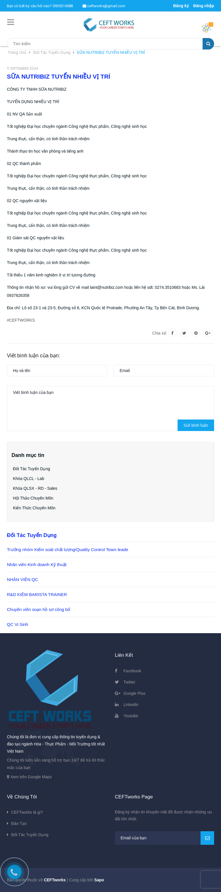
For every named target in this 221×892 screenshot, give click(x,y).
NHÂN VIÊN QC (22, 579)
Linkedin (130, 704)
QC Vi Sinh (17, 624)
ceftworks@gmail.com (104, 6)
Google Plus (134, 693)
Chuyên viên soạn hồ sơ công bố (38, 609)
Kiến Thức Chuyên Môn (34, 508)
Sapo (99, 880)
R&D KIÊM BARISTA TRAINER (37, 594)
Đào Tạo (19, 823)
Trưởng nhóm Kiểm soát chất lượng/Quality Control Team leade (67, 549)
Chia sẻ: (159, 333)
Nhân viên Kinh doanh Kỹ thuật (36, 564)
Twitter (129, 682)
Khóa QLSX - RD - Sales (35, 488)
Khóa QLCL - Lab (28, 478)
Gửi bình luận (196, 425)
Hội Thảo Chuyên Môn (33, 498)
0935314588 (63, 6)
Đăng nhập (203, 5)
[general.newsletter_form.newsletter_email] (164, 838)
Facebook (132, 671)
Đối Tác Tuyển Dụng (31, 468)
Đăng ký (181, 5)
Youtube (130, 715)
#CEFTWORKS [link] (21, 320)
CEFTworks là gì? (27, 812)
